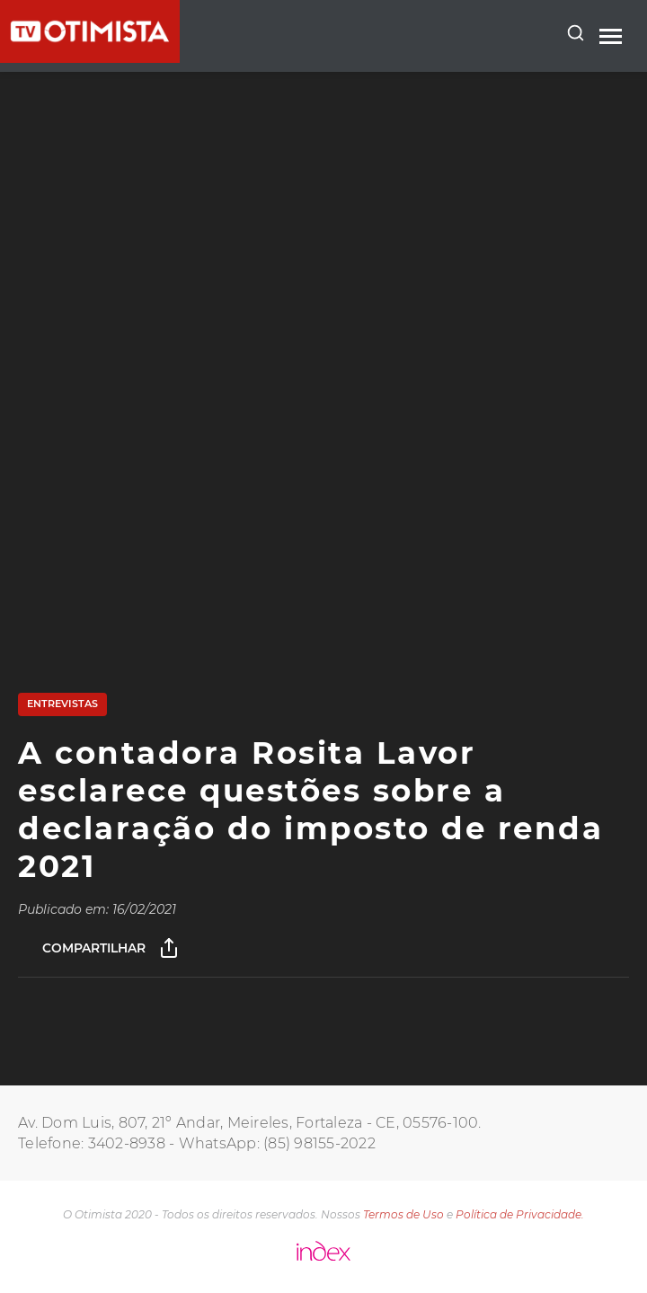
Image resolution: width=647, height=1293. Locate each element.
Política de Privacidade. (520, 1214)
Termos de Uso (403, 1214)
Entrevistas (62, 703)
